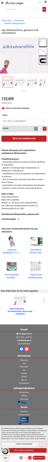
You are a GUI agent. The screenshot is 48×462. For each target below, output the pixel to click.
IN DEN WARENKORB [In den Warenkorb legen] (24, 138)
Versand (24, 377)
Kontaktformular (25, 344)
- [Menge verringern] (13, 458)
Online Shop (6, 20)
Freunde (24, 373)
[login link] (39, 3)
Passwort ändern (24, 415)
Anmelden (24, 411)
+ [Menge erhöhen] (44, 129)
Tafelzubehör (19, 20)
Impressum (24, 360)
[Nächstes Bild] (44, 82)
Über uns (24, 380)
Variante (4, 115)
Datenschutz (24, 367)
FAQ (24, 370)
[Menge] (40, 129)
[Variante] (24, 121)
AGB (24, 363)
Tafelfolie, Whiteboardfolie (14, 23)
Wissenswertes (24, 383)
